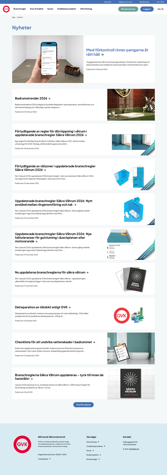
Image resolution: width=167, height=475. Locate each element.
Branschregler (19, 9)
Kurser (50, 9)
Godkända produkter (66, 9)
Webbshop (144, 2)
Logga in (147, 9)
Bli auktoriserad (128, 9)
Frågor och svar (125, 2)
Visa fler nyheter (83, 404)
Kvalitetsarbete (93, 455)
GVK (13, 17)
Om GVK (160, 2)
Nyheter (107, 2)
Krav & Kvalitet (36, 9)
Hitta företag (86, 9)
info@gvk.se (134, 449)
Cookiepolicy (43, 459)
